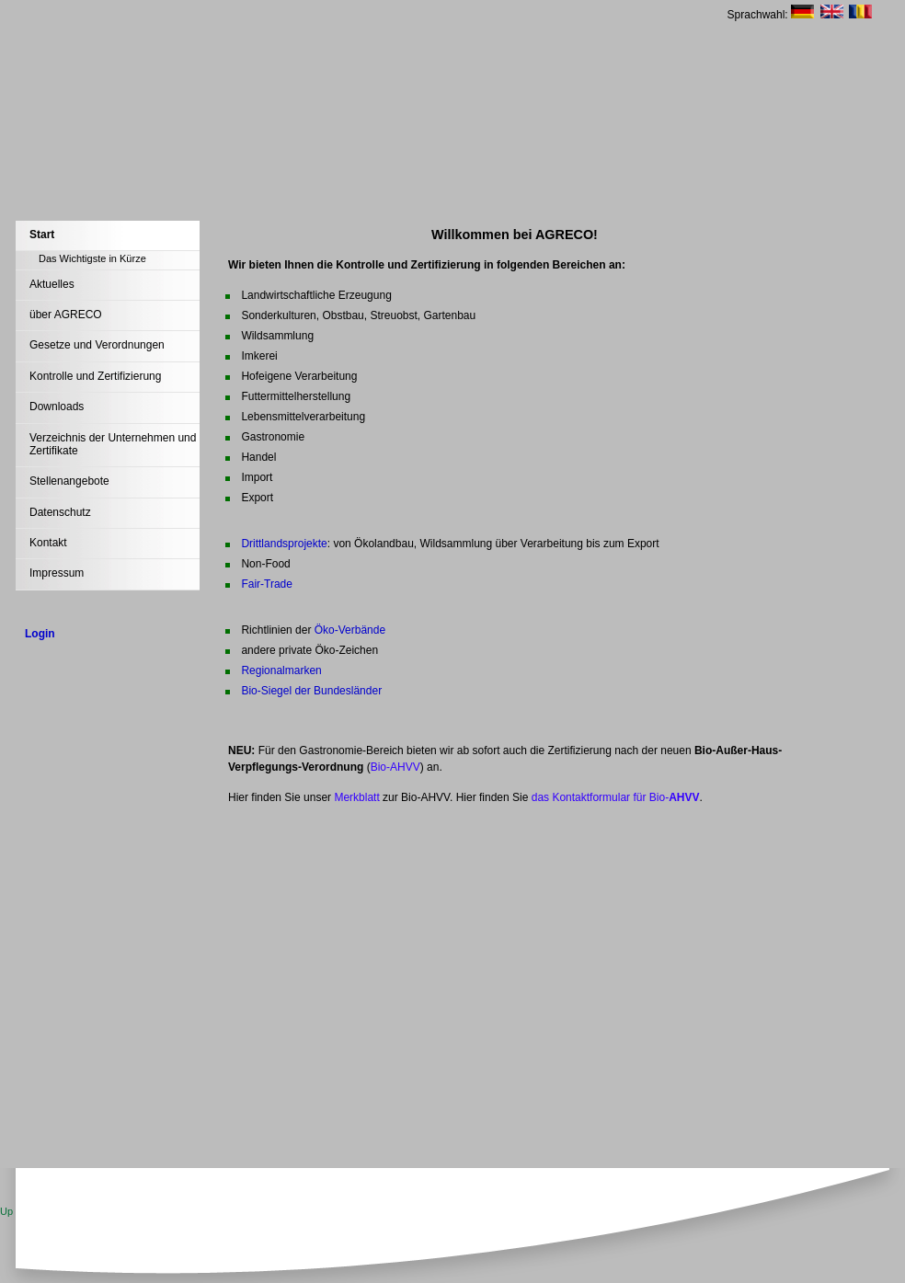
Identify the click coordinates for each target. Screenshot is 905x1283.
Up (6, 1211)
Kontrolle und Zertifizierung (95, 376)
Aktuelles (51, 284)
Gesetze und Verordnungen (97, 344)
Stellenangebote (69, 481)
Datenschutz (60, 512)
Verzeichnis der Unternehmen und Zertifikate (112, 444)
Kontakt (48, 542)
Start (41, 234)
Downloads (56, 406)
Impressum (56, 573)
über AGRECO (65, 314)
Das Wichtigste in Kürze (92, 258)
